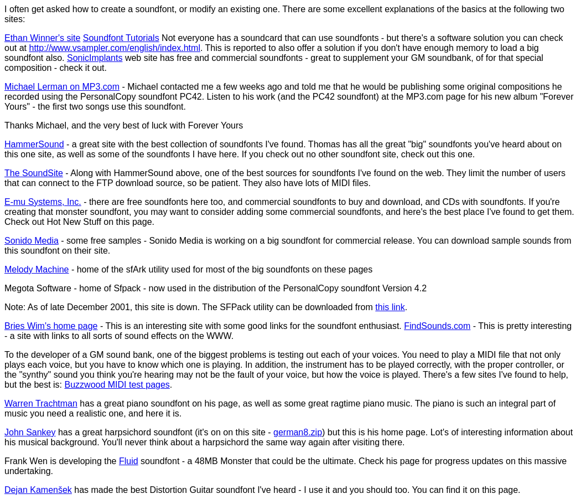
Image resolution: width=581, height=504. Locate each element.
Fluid (128, 461)
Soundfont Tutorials (121, 38)
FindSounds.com (437, 326)
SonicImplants (95, 58)
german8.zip (297, 432)
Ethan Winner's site (42, 38)
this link (389, 307)
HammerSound (34, 144)
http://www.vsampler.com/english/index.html (114, 48)
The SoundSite (33, 173)
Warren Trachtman (40, 403)
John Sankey (30, 432)
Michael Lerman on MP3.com (62, 86)
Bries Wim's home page (50, 326)
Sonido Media (31, 240)
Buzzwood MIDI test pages (117, 384)
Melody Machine (36, 269)
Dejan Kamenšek (38, 490)
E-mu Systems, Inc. (42, 202)
